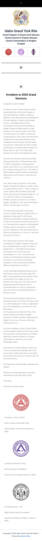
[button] (21, 3)
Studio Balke (25, 536)
